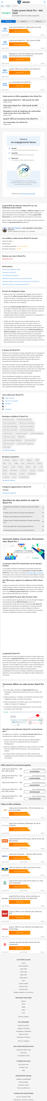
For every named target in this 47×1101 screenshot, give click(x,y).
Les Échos (22, 473)
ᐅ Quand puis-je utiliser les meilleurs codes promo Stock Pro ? (21, 508)
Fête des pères (32, 573)
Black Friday (23, 969)
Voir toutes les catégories (9, 493)
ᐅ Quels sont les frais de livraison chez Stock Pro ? (19, 513)
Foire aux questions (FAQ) (23, 1097)
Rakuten (28, 467)
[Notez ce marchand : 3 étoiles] (7, 259)
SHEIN (37, 460)
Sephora (15, 460)
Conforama (6, 477)
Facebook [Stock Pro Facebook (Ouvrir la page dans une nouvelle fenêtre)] (6, 404)
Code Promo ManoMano (26, 430)
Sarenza (39, 463)
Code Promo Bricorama (9, 423)
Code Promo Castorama (26, 426)
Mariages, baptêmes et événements (23, 992)
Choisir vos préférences (23, 1088)
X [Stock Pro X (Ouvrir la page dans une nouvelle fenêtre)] (4, 406)
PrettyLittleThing (23, 477)
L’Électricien (21, 437)
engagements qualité (28, 193)
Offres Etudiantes (23, 966)
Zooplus (5, 470)
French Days (23, 972)
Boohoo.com (30, 463)
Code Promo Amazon (21, 433)
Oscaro (14, 477)
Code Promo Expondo (36, 433)
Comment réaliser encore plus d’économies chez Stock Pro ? (21, 281)
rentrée (41, 573)
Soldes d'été (23, 975)
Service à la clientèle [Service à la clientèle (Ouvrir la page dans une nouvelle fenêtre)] (10, 401)
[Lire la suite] (44, 487)
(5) (8, 21)
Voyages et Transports (23, 1028)
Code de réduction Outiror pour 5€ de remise (25, 867)
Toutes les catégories (23, 1041)
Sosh (40, 467)
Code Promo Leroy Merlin (10, 430)
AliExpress (29, 460)
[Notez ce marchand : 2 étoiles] (5, 259)
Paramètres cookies (23, 1085)
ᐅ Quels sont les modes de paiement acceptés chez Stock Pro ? (21, 521)
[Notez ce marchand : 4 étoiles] (10, 259)
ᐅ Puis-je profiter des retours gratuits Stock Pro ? (18, 526)
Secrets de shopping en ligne (11, 269)
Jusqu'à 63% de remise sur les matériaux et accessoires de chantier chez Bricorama (24, 897)
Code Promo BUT (8, 433)
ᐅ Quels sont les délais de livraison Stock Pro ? (18, 516)
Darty (22, 463)
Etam (35, 467)
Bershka (20, 467)
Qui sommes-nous (23, 1064)
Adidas (16, 463)
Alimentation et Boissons (23, 1037)
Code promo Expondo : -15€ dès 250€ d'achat (25, 854)
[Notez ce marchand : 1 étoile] (3, 259)
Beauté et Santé (23, 1034)
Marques (8, 5)
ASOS (22, 460)
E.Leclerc (40, 470)
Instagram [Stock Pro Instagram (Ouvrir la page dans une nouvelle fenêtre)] (7, 409)
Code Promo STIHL (30, 440)
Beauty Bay (13, 473)
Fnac (10, 463)
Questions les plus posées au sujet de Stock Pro (17, 278)
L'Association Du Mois (23, 1055)
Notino (5, 473)
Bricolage (5, 490)
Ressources (23, 1052)
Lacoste (13, 467)
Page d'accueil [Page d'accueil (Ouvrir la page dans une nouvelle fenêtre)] (8, 398)
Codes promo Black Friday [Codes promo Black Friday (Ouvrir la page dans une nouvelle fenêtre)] (23, 1050)
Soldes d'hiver (23, 977)
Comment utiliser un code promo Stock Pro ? (16, 284)
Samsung (32, 470)
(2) (23, 21)
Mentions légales (23, 1082)
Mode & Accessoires (23, 1025)
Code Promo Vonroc (8, 419)
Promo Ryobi (6, 447)
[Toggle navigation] (2, 2)
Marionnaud (13, 470)
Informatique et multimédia (23, 1031)
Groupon (5, 467)
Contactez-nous (23, 1067)
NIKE (4, 463)
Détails (43, 35)
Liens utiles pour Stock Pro (10, 275)
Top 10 (23, 963)
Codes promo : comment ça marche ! (23, 1099)
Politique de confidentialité (23, 1079)
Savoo (2, 5)
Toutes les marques (23, 1016)
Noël (23, 980)
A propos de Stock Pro (9, 272)
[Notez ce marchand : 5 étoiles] (12, 259)
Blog (23, 1070)
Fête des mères (23, 986)
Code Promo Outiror (8, 443)
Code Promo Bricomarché (24, 419)
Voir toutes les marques (8, 450)
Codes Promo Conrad (9, 437)
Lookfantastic (31, 473)
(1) (38, 21)
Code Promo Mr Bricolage (10, 426)
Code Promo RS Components (25, 443)
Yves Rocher (23, 470)
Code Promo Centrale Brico (26, 423)
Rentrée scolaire (23, 983)
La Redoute (6, 460)
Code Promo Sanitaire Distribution (12, 440)
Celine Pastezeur (16, 228)
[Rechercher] (45, 2)
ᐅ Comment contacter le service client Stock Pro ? (19, 530)
